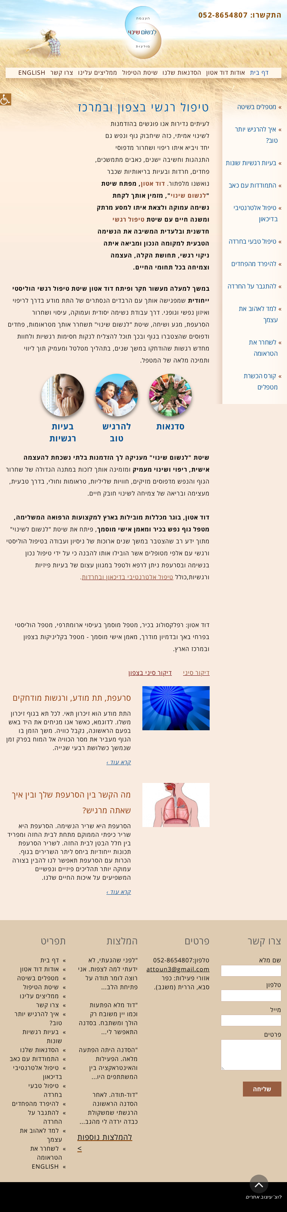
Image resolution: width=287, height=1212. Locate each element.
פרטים (272, 1034)
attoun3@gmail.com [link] (178, 969)
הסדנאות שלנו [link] (39, 1050)
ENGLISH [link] (45, 1166)
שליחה (262, 1089)
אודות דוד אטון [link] (39, 969)
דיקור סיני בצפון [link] (150, 673)
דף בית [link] (49, 960)
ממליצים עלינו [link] (39, 996)
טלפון (273, 985)
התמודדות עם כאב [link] (253, 185)
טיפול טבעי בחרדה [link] (253, 241)
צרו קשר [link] (47, 1005)
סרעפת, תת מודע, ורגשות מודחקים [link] (72, 698)
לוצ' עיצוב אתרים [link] (263, 1197)
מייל (275, 1010)
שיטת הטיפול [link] (41, 987)
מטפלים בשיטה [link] (257, 106)
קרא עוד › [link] (119, 762)
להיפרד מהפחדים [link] (253, 263)
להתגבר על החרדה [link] (252, 286)
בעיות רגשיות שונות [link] (251, 162)
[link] (5, 99)
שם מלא (270, 960)
